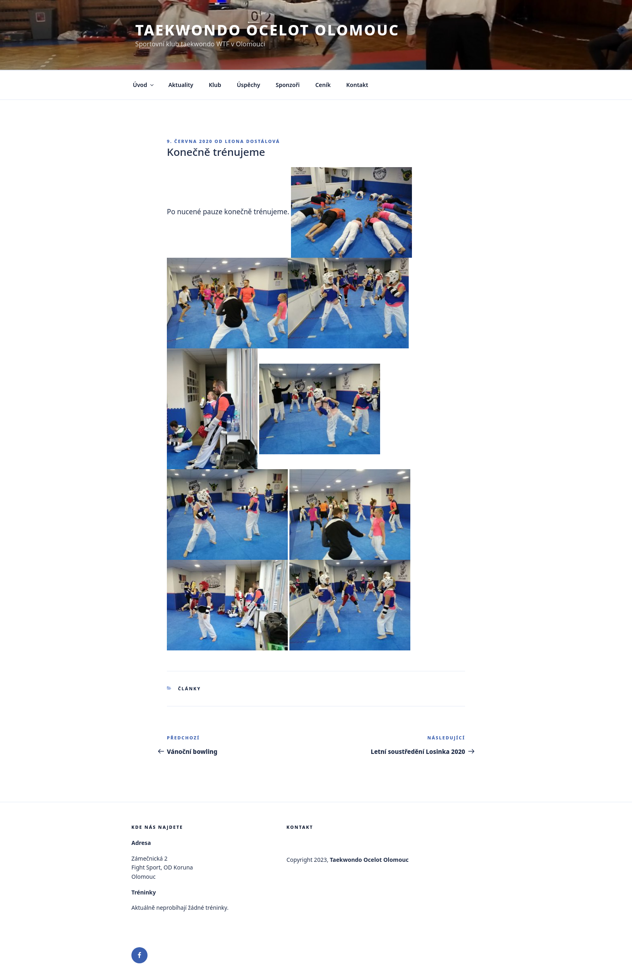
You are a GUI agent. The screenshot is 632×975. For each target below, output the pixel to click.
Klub (215, 85)
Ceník (323, 85)
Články (189, 688)
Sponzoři (288, 85)
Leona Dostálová (252, 141)
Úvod (144, 85)
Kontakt (357, 85)
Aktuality (180, 85)
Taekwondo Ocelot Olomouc (267, 30)
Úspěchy (248, 85)
